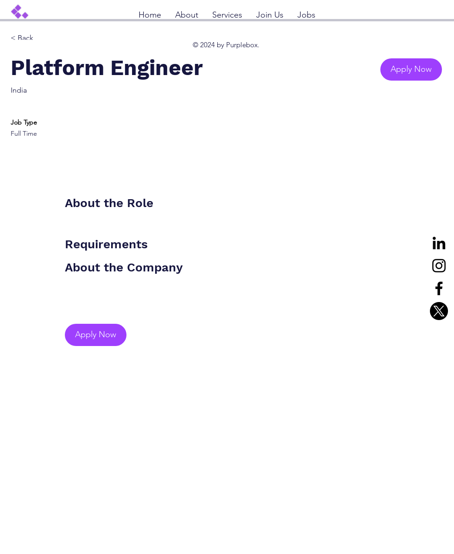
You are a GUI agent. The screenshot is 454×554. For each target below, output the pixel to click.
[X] (439, 311)
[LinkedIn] (439, 243)
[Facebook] (439, 288)
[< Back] (43, 38)
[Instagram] (439, 266)
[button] (411, 69)
